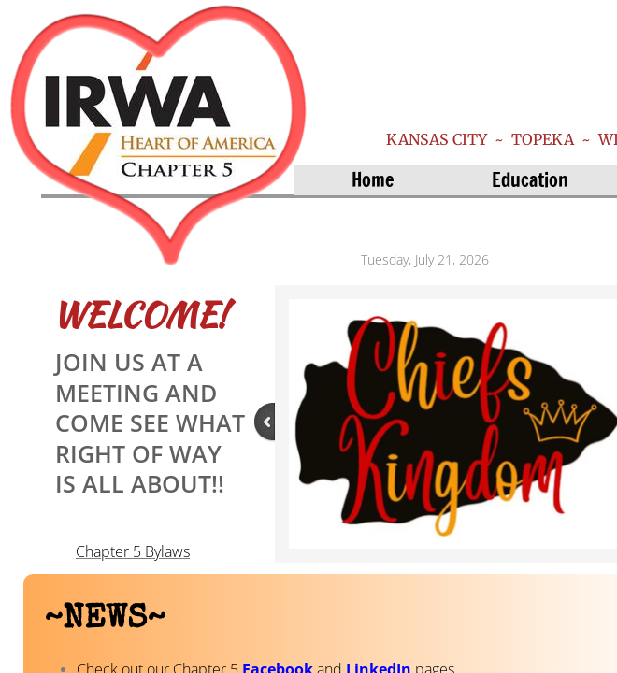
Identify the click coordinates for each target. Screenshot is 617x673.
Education (530, 179)
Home (373, 179)
